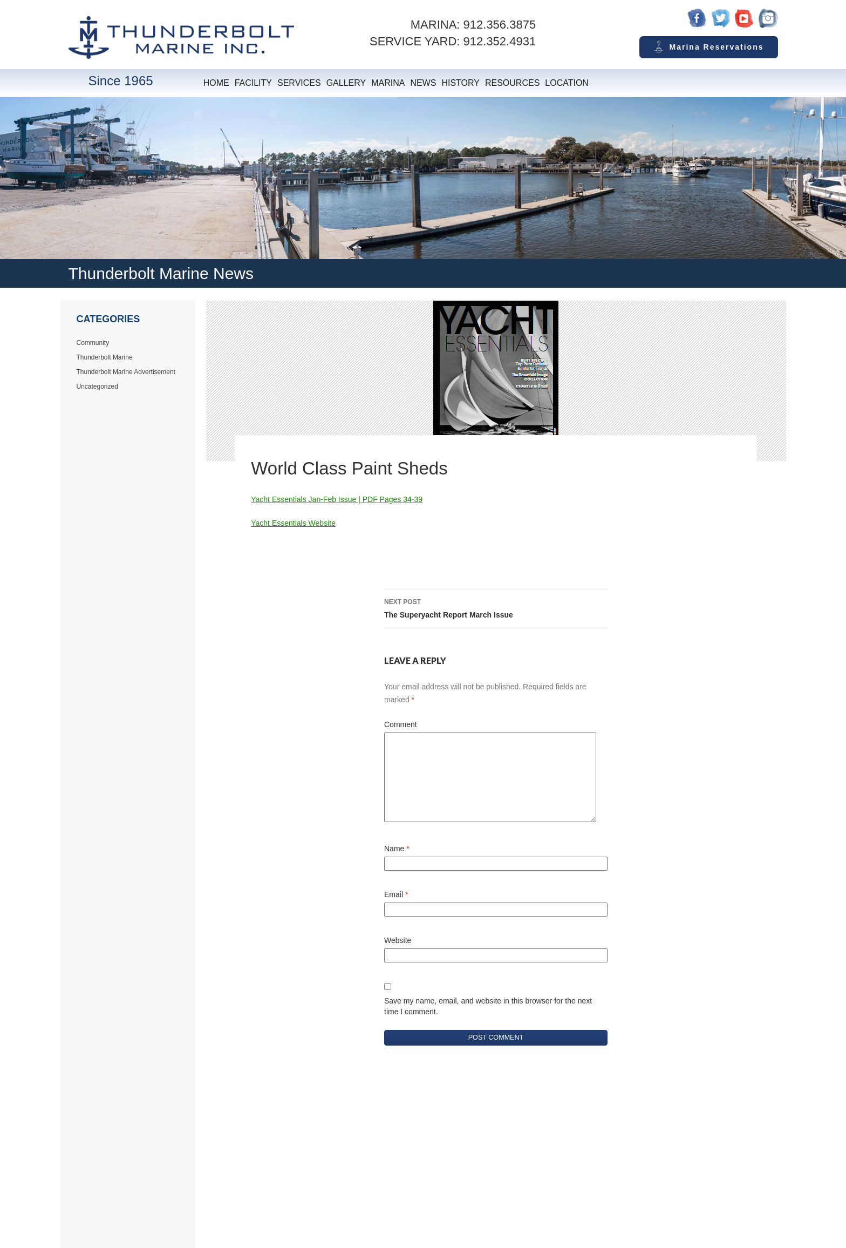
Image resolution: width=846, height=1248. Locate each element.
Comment (400, 724)
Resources (512, 82)
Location (567, 82)
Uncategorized (97, 386)
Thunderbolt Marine (105, 357)
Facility (253, 82)
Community (93, 343)
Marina (388, 82)
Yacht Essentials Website (293, 523)
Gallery (346, 82)
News (423, 82)
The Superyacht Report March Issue (496, 607)
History (460, 82)
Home (216, 82)
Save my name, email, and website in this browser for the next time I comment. (488, 1006)
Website (397, 940)
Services (299, 82)
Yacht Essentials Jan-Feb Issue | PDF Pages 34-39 (336, 499)
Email (396, 894)
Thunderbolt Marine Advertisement (126, 372)
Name (397, 848)
